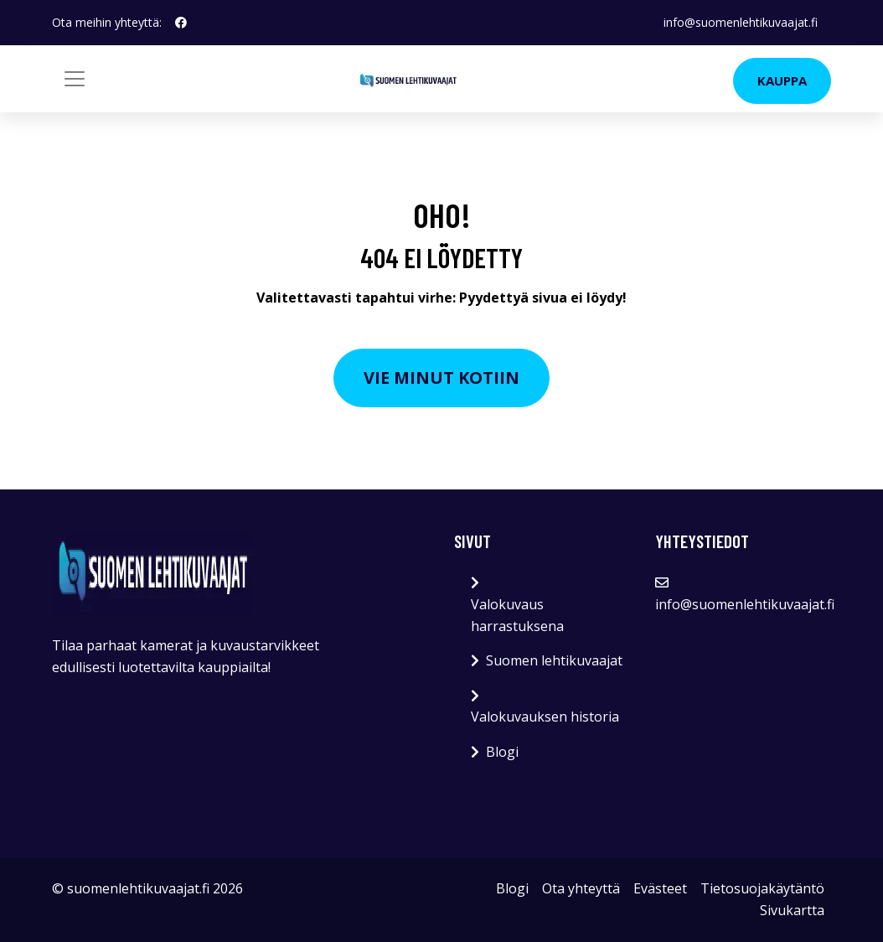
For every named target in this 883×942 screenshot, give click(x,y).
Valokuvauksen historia (545, 716)
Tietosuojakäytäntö (762, 888)
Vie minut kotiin (441, 377)
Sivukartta (792, 910)
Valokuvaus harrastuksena (517, 615)
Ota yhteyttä (581, 888)
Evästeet (660, 888)
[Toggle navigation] (74, 79)
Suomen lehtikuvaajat (554, 660)
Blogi (502, 752)
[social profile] (181, 23)
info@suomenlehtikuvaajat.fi (741, 22)
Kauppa (782, 80)
